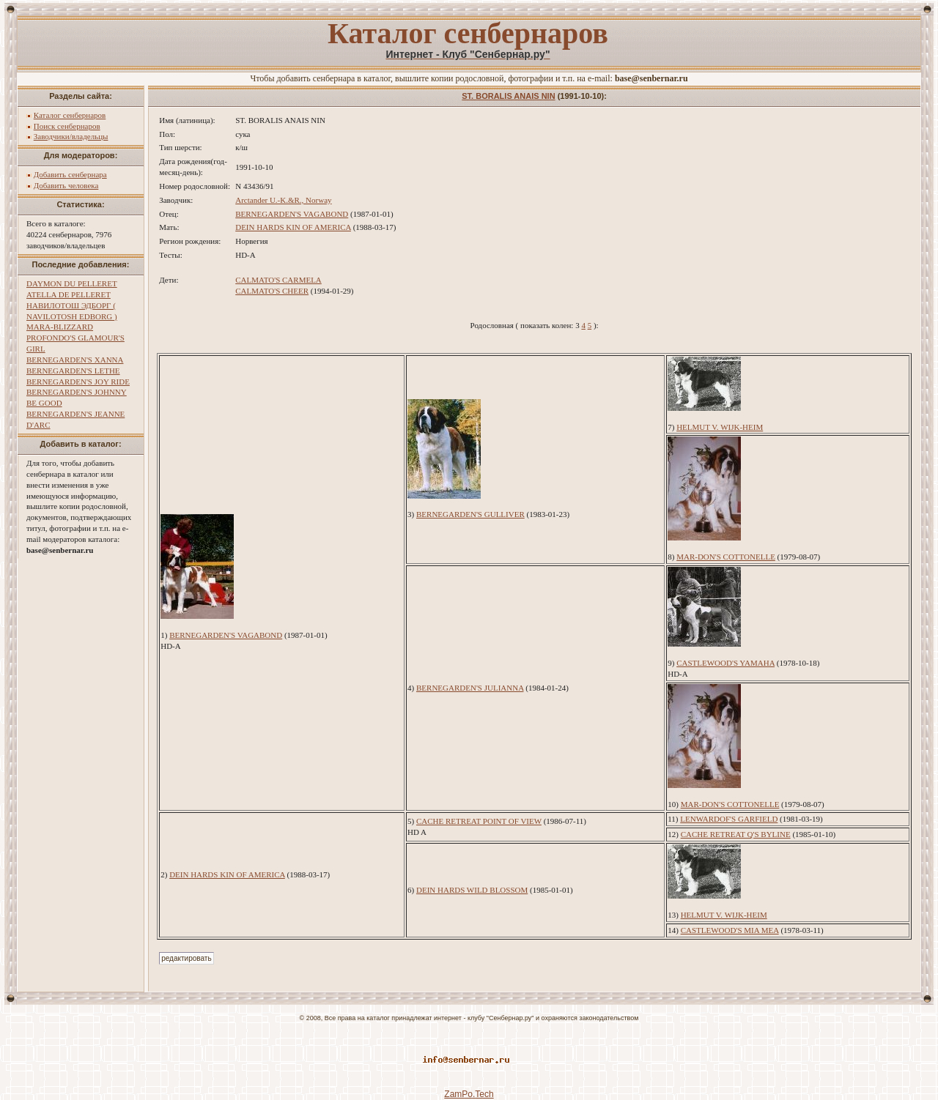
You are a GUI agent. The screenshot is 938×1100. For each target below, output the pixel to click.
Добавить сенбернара (70, 174)
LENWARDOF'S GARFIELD (729, 818)
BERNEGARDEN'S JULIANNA (470, 687)
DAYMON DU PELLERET (71, 283)
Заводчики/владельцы (71, 136)
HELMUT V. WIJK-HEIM (719, 427)
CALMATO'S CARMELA (278, 279)
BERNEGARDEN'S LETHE (73, 370)
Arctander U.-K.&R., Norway (283, 200)
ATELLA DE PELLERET (68, 294)
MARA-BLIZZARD (59, 326)
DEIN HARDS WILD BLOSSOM (472, 889)
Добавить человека (66, 185)
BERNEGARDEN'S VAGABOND (291, 213)
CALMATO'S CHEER (272, 290)
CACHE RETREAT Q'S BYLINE (736, 834)
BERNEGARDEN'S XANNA (74, 359)
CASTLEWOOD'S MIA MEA (730, 930)
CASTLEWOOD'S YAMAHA (725, 662)
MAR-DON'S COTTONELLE (725, 556)
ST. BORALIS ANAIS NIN (508, 96)
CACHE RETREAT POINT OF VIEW (479, 821)
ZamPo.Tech (468, 1094)
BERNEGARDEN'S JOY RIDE (78, 381)
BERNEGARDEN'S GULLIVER (470, 514)
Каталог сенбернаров (70, 115)
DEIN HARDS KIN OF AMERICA (293, 227)
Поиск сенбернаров (67, 126)
